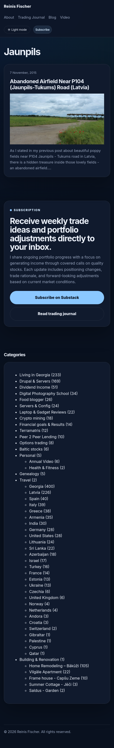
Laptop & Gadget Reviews (43, 412)
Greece (35, 511)
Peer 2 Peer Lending (38, 436)
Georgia (36, 486)
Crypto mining (32, 418)
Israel (34, 560)
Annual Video (41, 461)
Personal (27, 455)
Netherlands (40, 610)
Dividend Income (35, 387)
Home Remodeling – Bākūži (54, 665)
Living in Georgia (35, 374)
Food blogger (32, 399)
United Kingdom (43, 597)
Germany (37, 529)
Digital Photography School (44, 393)
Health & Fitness (44, 467)
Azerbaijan (38, 554)
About (9, 17)
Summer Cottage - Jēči (50, 684)
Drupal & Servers (35, 381)
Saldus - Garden (44, 690)
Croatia (35, 622)
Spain (34, 498)
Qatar (34, 653)
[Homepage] (17, 6)
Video (65, 17)
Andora (35, 616)
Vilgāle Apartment (45, 671)
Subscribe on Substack (57, 297)
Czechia (36, 591)
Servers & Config (35, 405)
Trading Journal (31, 17)
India (33, 523)
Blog (52, 17)
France (35, 572)
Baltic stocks (31, 449)
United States (41, 535)
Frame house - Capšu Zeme (54, 678)
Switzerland (40, 628)
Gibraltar (37, 634)
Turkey (35, 566)
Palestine (37, 640)
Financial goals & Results (42, 424)
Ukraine (36, 585)
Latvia (34, 492)
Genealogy (29, 473)
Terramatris (30, 430)
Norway (36, 603)
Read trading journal (57, 313)
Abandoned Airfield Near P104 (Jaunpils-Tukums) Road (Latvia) (49, 84)
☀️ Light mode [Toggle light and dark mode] (17, 29)
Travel (25, 480)
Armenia (36, 517)
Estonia (35, 579)
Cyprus (35, 647)
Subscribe (42, 29)
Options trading (33, 442)
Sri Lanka (37, 548)
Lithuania (37, 542)
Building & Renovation (39, 659)
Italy (33, 504)
